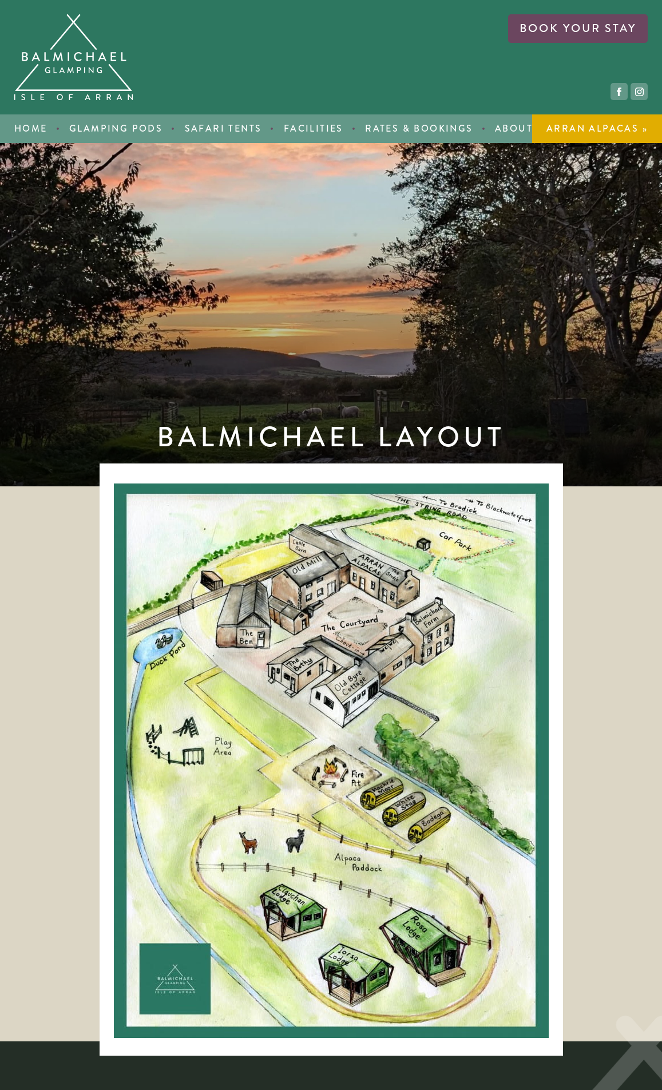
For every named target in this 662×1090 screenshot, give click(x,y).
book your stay (578, 28)
